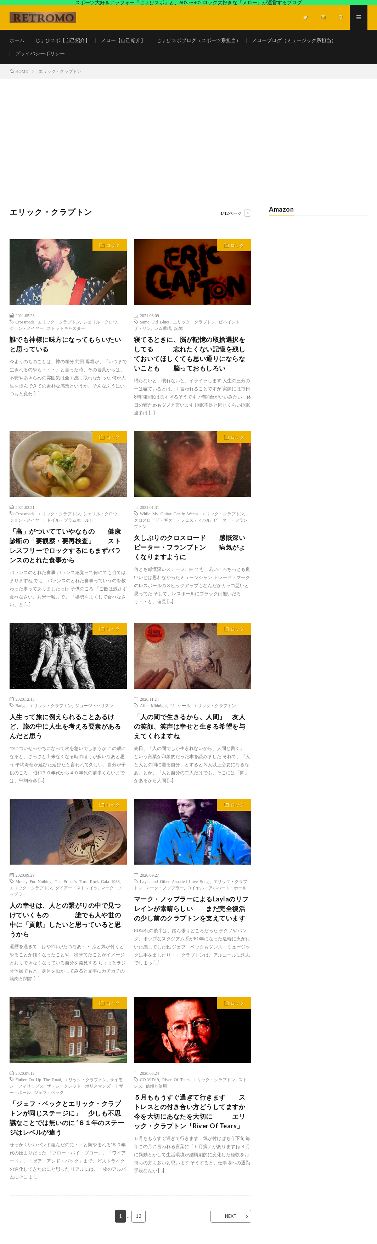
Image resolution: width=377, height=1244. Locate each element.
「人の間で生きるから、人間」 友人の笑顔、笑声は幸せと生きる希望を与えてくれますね (190, 726)
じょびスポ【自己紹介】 (62, 40)
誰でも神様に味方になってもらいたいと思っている (65, 344)
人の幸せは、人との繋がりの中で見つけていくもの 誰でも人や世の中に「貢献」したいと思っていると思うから (65, 919)
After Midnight (153, 705)
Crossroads (25, 322)
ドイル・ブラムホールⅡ (70, 520)
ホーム (17, 40)
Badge (21, 705)
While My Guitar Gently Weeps (169, 513)
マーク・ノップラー (165, 887)
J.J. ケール (180, 705)
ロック (113, 245)
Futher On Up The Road (38, 1079)
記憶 (178, 328)
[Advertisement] (188, 131)
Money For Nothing (34, 881)
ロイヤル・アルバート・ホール (217, 887)
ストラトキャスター (66, 328)
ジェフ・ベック (49, 1092)
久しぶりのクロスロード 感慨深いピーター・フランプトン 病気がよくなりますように (190, 547)
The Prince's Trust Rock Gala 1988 (87, 881)
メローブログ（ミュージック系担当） (294, 40)
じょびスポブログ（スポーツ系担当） (199, 40)
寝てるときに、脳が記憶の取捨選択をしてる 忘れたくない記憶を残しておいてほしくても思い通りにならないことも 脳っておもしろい (190, 354)
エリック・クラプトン (59, 322)
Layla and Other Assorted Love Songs (175, 881)
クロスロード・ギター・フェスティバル (172, 520)
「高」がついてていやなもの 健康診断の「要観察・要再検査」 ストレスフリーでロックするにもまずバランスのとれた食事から (65, 545)
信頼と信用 (156, 1086)
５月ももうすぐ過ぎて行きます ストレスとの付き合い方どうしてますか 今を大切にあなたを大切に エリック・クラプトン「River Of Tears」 (192, 1111)
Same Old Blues (155, 322)
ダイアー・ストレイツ (76, 887)
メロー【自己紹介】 (123, 40)
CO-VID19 (149, 1079)
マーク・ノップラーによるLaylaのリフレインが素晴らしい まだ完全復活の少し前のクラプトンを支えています (191, 908)
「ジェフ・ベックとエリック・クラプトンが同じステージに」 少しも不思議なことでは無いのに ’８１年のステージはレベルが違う (67, 1118)
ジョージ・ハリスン (94, 705)
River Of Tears (176, 1079)
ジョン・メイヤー (27, 328)
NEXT (231, 1216)
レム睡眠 (162, 328)
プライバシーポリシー (40, 53)
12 (138, 1216)
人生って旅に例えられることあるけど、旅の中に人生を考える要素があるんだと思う (65, 726)
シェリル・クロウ (100, 322)
